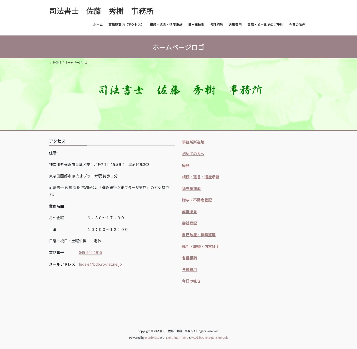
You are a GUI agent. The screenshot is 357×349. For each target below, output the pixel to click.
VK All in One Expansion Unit (209, 337)
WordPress (152, 337)
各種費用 (189, 269)
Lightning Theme (177, 337)
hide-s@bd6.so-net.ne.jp (100, 264)
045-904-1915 (90, 252)
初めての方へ (193, 153)
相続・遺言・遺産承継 (200, 177)
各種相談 (189, 258)
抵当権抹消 (191, 188)
